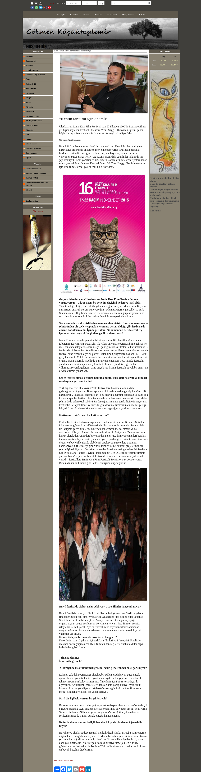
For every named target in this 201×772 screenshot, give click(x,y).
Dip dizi (29, 190)
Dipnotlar (29, 130)
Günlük (29, 139)
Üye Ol (51, 3)
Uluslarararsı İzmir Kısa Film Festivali (37, 184)
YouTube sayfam (32, 201)
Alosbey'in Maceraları (34, 121)
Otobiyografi (30, 61)
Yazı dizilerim (31, 89)
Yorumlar (58, 760)
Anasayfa (61, 15)
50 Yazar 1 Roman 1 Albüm (36, 173)
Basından (74, 15)
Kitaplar (29, 98)
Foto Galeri (112, 15)
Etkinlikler (30, 112)
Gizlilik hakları (31, 144)
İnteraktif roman (32, 125)
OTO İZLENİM (32, 70)
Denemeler (30, 93)
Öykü (28, 79)
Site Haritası (38, 211)
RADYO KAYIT (32, 178)
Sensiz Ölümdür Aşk (33, 169)
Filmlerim (29, 65)
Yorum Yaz (68, 760)
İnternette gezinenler (33, 148)
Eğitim (28, 158)
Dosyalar (98, 15)
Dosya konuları (31, 153)
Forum (86, 15)
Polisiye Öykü (31, 84)
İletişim (142, 15)
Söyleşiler (29, 107)
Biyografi (29, 56)
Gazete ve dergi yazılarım (35, 75)
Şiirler (28, 102)
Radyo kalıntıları (32, 116)
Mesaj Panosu (128, 15)
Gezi (27, 135)
